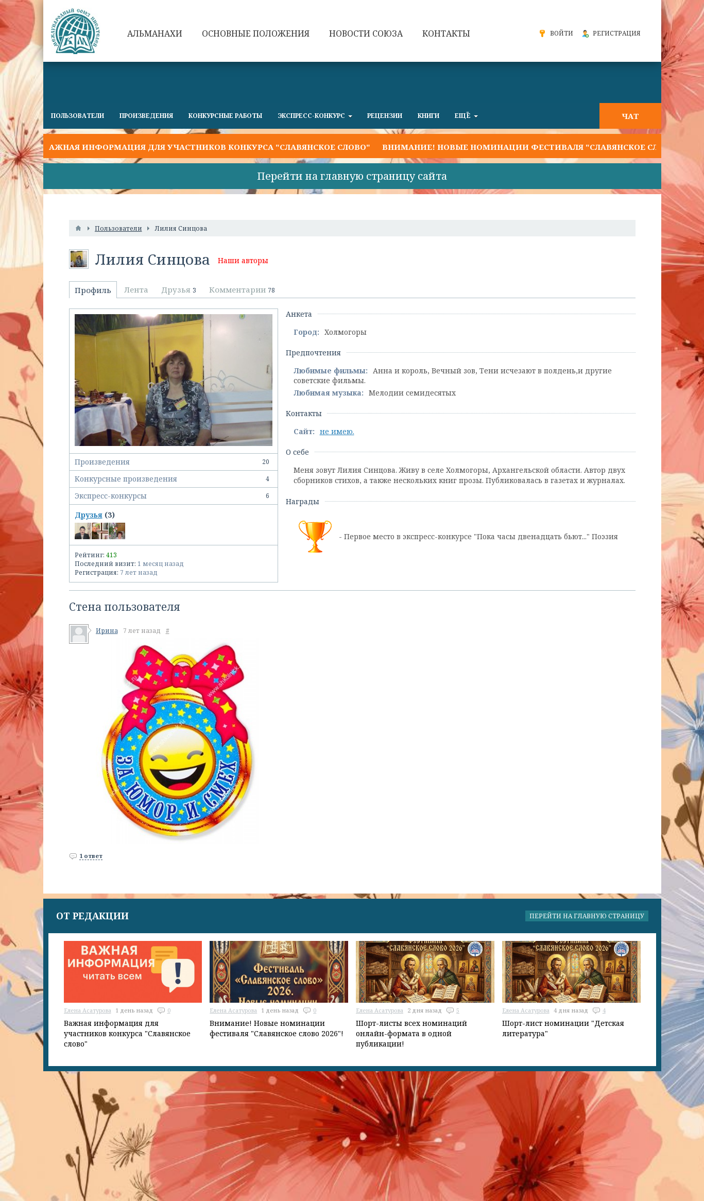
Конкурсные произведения (173, 479)
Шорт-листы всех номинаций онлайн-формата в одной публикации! (411, 1033)
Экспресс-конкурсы (173, 496)
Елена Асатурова (87, 1010)
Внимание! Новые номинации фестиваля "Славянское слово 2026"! (542, 147)
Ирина (107, 630)
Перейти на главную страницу (586, 916)
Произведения (173, 462)
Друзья (88, 515)
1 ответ (90, 856)
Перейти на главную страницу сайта (352, 176)
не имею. (337, 431)
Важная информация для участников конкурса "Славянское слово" (206, 147)
